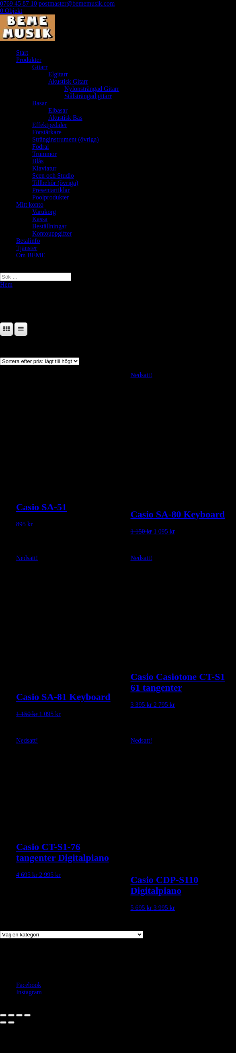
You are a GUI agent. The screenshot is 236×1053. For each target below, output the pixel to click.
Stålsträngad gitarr (88, 95)
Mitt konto (29, 204)
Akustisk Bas (65, 117)
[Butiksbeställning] (39, 361)
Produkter (28, 59)
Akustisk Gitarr (68, 81)
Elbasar (58, 110)
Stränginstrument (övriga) (65, 139)
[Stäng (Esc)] (27, 1015)
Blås (37, 161)
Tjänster (26, 247)
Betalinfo (28, 240)
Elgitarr (58, 74)
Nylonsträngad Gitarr (91, 88)
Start (22, 52)
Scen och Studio (53, 175)
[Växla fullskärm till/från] (11, 1015)
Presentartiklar (51, 190)
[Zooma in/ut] (3, 1015)
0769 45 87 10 (18, 3)
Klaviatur (44, 168)
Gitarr (39, 67)
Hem (6, 284)
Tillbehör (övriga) (55, 182)
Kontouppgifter (52, 233)
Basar (39, 103)
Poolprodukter (50, 197)
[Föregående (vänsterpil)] (3, 1022)
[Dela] (19, 1015)
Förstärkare (47, 132)
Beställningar (49, 226)
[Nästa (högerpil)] (11, 1022)
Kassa (39, 219)
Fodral (40, 146)
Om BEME (30, 255)
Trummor (44, 153)
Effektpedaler (49, 124)
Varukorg (44, 211)
